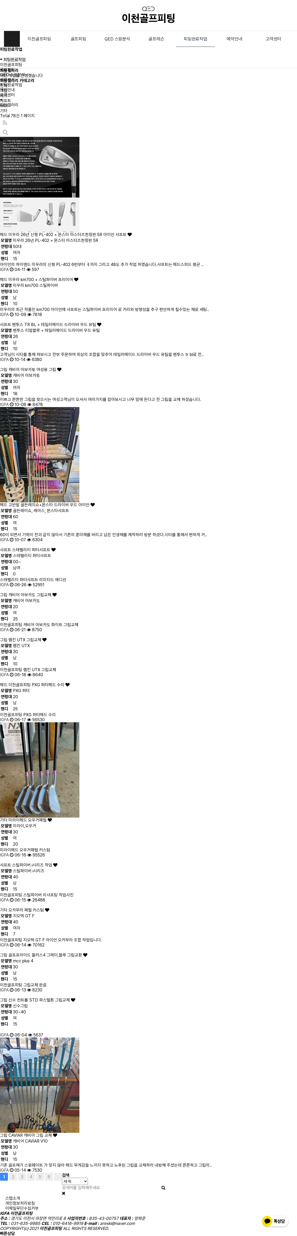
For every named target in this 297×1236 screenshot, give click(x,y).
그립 (3, 90)
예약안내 (234, 39)
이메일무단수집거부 (22, 1208)
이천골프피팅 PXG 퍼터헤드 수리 (39, 684)
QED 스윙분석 (117, 39)
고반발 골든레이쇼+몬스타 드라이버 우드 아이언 (51, 504)
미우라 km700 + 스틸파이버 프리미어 (43, 279)
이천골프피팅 (39, 39)
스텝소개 (12, 1198)
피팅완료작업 (195, 39)
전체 (3, 85)
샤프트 (5, 100)
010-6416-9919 (32, 1233)
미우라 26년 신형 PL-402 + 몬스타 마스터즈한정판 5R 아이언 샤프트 (70, 234)
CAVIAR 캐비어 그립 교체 (32, 1135)
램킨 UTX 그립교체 (27, 639)
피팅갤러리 (9, 104)
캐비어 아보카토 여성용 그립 (34, 369)
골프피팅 (78, 39)
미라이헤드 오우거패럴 (30, 820)
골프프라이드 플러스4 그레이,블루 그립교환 (47, 955)
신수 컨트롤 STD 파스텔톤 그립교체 (41, 1000)
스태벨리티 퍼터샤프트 (34, 549)
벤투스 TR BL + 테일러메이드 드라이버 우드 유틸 (56, 324)
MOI (4, 105)
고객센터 (273, 39)
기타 (3, 110)
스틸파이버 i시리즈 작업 (34, 865)
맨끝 (58, 1177)
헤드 (3, 95)
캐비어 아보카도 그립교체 (32, 594)
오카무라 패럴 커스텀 (28, 910)
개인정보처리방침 (20, 1203)
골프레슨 (156, 39)
